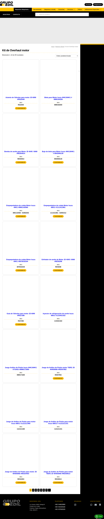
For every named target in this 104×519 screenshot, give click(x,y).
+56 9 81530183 (60, 507)
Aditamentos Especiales (93, 9)
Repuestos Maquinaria (22, 9)
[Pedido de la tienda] (66, 56)
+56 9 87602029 (60, 509)
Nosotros (6, 14)
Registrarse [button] (98, 4)
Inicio (52, 46)
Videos (80, 9)
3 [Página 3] (35, 490)
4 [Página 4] (38, 490)
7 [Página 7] (46, 490)
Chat (99, 516)
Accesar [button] (88, 4)
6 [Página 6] (43, 490)
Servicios (71, 9)
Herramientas (37, 9)
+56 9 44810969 (60, 504)
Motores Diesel (59, 46)
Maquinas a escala (49, 9)
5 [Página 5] (41, 490)
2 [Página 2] (33, 490)
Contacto (16, 14)
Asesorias (61, 9)
